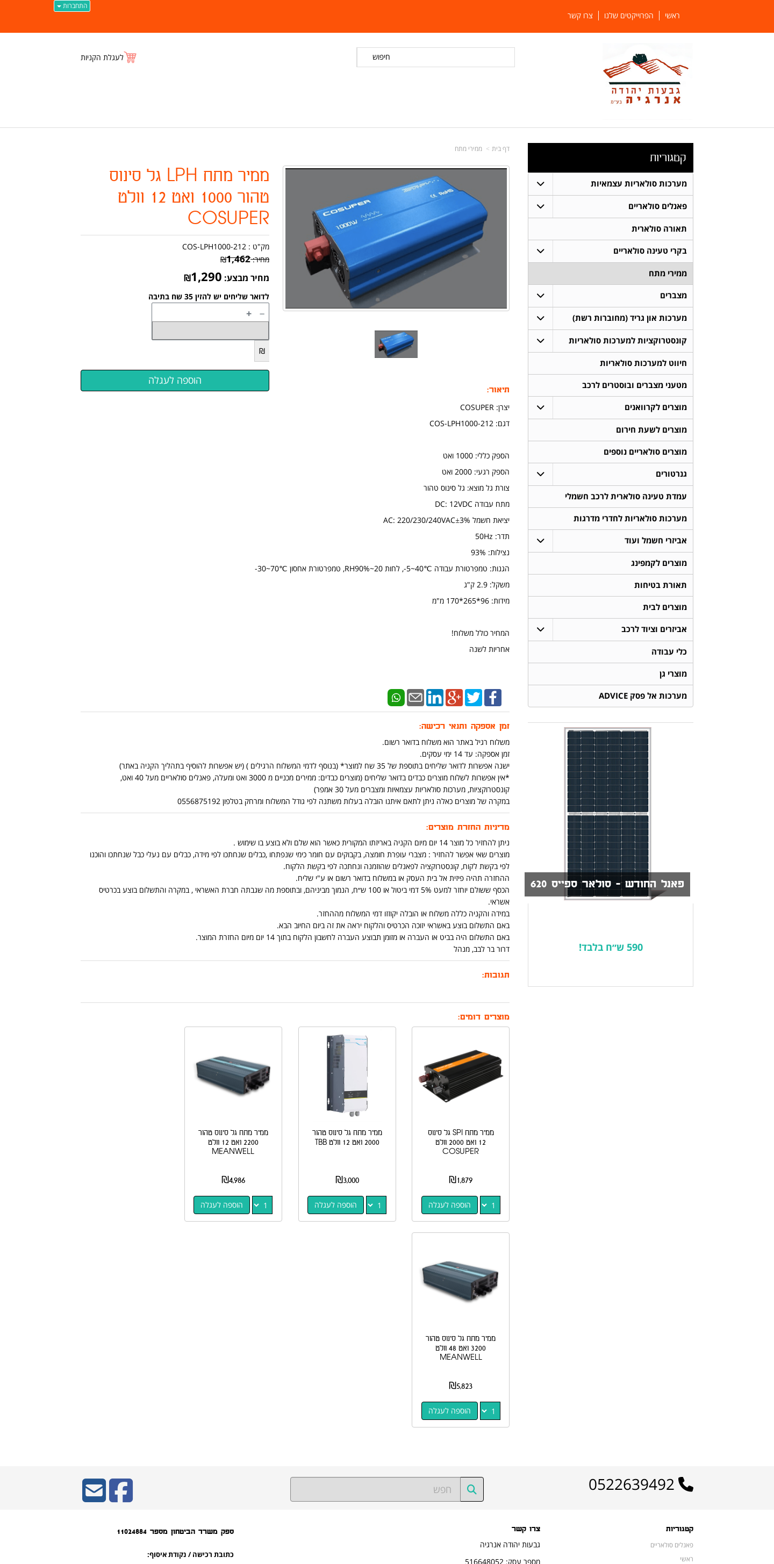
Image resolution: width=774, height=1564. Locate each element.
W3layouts (212, 1412)
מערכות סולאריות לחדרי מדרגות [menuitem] (630, 518)
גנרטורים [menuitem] (671, 473)
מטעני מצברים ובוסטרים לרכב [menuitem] (634, 385)
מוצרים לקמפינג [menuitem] (659, 563)
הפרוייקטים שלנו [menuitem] (629, 15)
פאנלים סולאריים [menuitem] (657, 206)
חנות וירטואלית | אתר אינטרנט (319, 1554)
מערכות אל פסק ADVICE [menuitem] (643, 695)
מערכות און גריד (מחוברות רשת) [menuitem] (629, 318)
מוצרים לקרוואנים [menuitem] (656, 407)
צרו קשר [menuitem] (580, 15)
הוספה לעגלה (450, 1202)
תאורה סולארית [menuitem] (659, 228)
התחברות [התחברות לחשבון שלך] (72, 5)
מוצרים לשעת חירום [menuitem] (651, 429)
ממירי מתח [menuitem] (668, 273)
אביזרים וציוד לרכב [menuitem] (654, 629)
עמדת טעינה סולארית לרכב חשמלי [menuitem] (626, 496)
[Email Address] (94, 1289)
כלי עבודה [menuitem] (669, 651)
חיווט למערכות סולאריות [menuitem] (643, 363)
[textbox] (610, 948)
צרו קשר (529, 1384)
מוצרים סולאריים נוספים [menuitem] (645, 451)
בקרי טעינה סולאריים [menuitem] (650, 250)
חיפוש (381, 57)
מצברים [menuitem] (673, 295)
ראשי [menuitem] (672, 15)
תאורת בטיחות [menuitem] (660, 585)
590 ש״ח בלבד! (611, 947)
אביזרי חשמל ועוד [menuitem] (656, 540)
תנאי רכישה (525, 1370)
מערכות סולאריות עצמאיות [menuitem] (639, 183)
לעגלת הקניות (102, 57)
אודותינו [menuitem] (683, 1460)
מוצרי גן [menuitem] (673, 673)
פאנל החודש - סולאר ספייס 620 (607, 884)
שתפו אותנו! (524, 1397)
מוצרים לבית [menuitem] (665, 607)
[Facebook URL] (121, 1289)
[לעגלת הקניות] (109, 57)
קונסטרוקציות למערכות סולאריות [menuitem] (628, 340)
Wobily (421, 1554)
